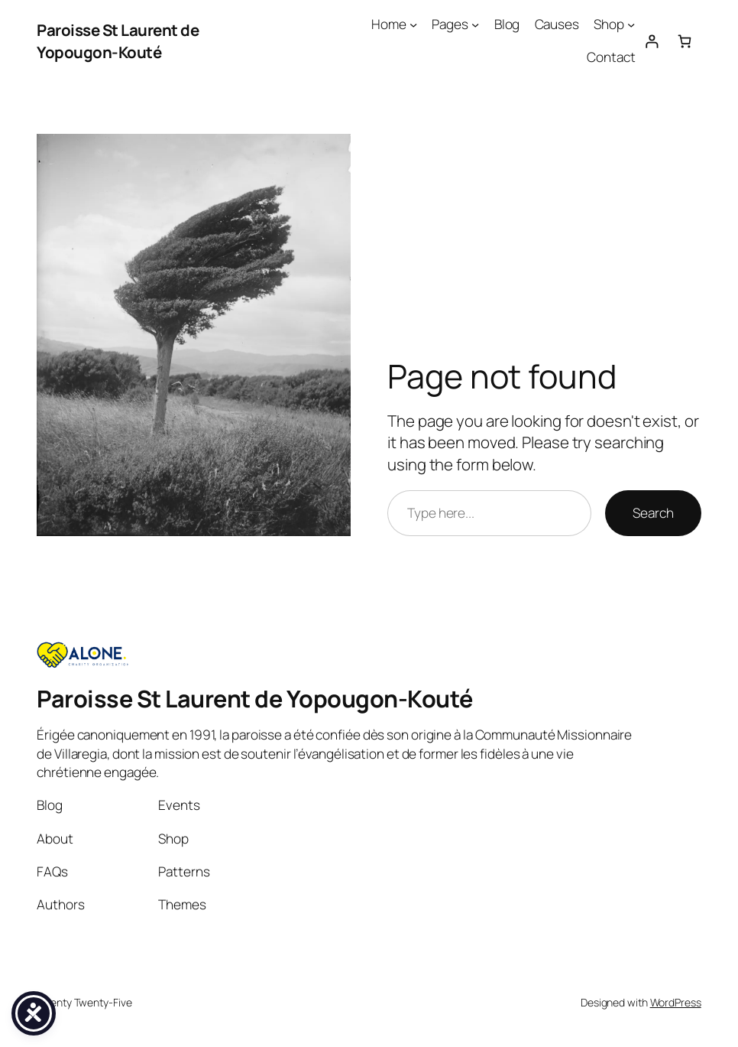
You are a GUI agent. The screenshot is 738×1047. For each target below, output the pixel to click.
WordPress (675, 1002)
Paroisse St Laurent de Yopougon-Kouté (118, 41)
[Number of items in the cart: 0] (684, 40)
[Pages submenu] (475, 24)
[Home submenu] (413, 24)
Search (653, 513)
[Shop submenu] (631, 24)
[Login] (651, 40)
